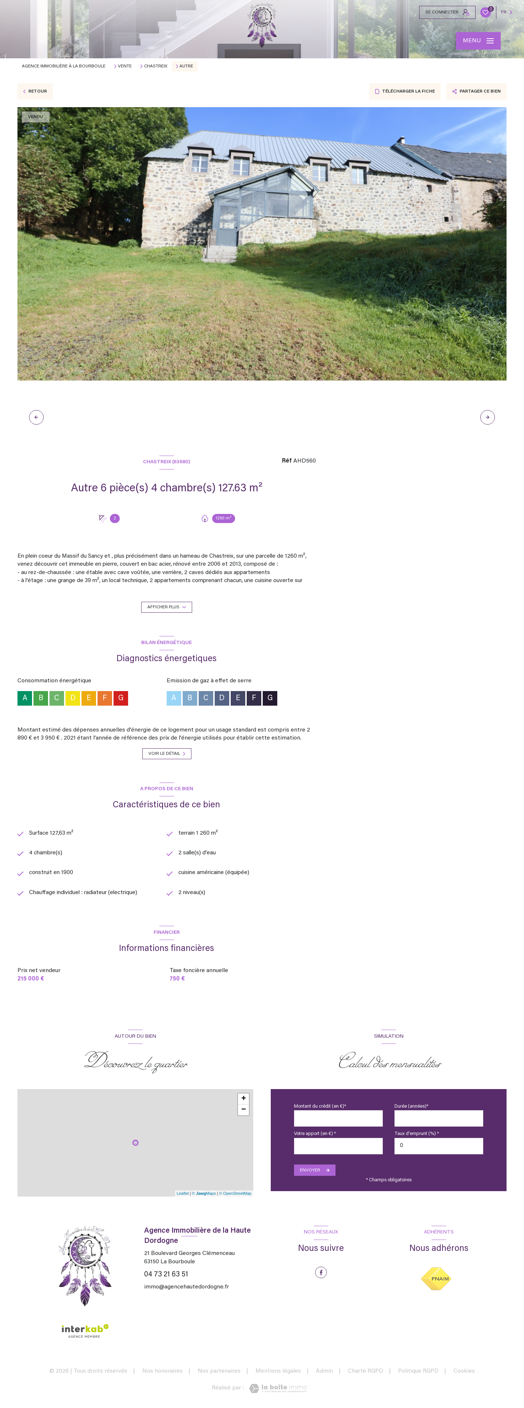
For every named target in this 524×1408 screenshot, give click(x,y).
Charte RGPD (365, 1371)
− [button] (243, 1110)
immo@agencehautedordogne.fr (186, 1287)
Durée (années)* (411, 1107)
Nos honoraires (162, 1371)
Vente (125, 66)
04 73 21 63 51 (166, 1274)
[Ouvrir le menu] (478, 41)
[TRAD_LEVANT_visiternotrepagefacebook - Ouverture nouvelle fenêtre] (321, 1273)
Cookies (464, 1371)
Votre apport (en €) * (315, 1134)
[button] (487, 417)
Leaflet (183, 1193)
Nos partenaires (219, 1371)
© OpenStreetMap (235, 1193)
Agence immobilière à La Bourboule (64, 66)
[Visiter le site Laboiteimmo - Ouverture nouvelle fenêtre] (278, 1388)
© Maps (204, 1193)
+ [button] (243, 1099)
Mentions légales (278, 1371)
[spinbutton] (438, 1146)
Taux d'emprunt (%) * (416, 1134)
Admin (324, 1371)
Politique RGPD (418, 1371)
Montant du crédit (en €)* (320, 1107)
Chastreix (155, 66)
